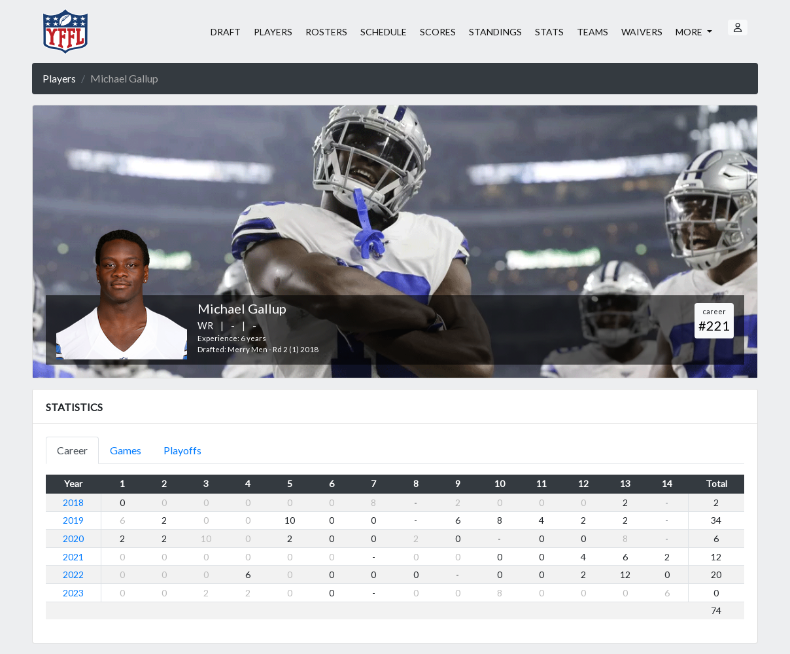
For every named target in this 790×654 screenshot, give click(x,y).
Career (72, 450)
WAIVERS (641, 31)
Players (59, 78)
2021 (73, 556)
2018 (73, 502)
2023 (73, 592)
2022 (73, 574)
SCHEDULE (383, 31)
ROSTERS (326, 31)
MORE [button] (690, 31)
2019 (73, 520)
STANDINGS (495, 31)
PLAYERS (273, 31)
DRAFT (226, 31)
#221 (714, 325)
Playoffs (182, 450)
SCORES (438, 31)
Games (125, 450)
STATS (549, 31)
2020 (73, 538)
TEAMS (592, 31)
